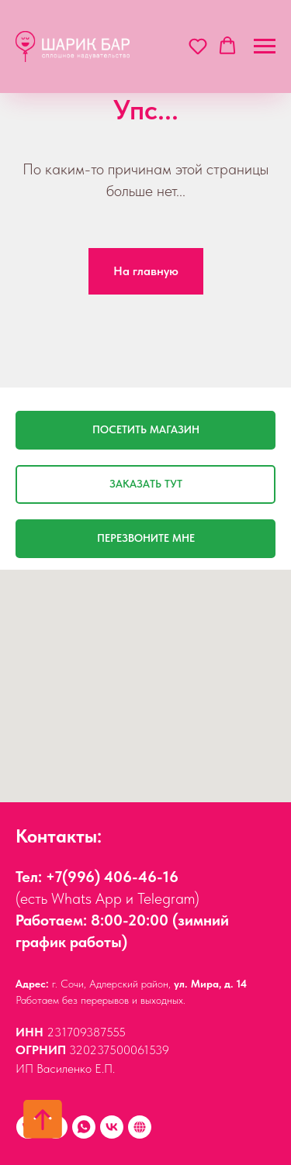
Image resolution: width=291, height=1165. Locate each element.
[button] (198, 45)
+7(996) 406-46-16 (112, 876)
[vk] (111, 1127)
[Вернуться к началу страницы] (42, 1119)
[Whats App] (83, 1127)
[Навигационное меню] (264, 46)
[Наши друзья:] (139, 1127)
